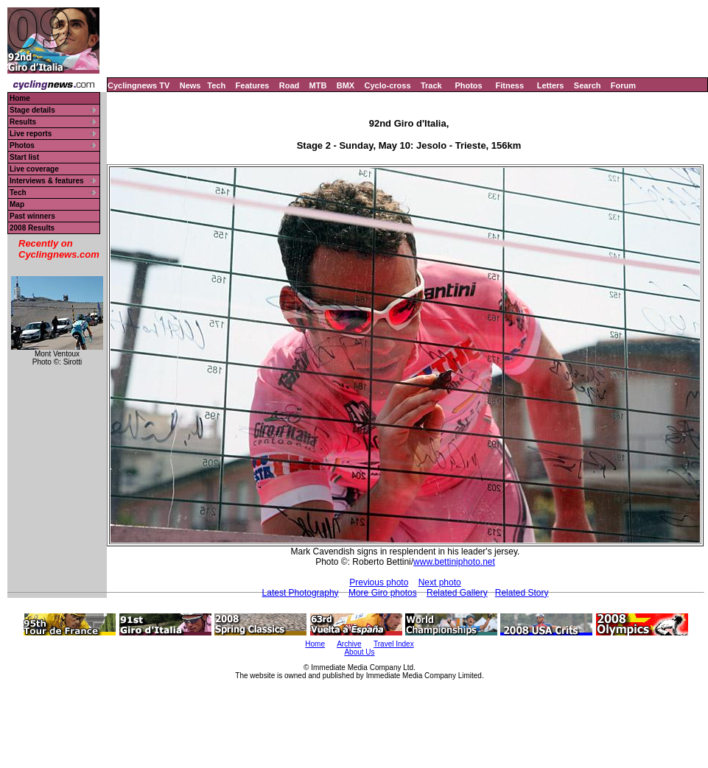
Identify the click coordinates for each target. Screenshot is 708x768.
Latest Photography (300, 593)
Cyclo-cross (388, 85)
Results (23, 122)
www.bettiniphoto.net (454, 562)
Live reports (31, 134)
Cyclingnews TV (138, 85)
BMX (345, 85)
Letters (550, 85)
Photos (468, 85)
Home (20, 98)
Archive (349, 644)
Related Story (522, 593)
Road (289, 85)
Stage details (32, 110)
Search (587, 85)
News (190, 85)
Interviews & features (47, 181)
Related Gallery (457, 593)
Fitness (509, 85)
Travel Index (394, 644)
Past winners (32, 216)
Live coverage (34, 169)
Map (17, 204)
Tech (216, 85)
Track (431, 85)
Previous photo (378, 582)
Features (253, 85)
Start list (24, 157)
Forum (623, 85)
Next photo (439, 582)
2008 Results (32, 228)
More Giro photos (382, 593)
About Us (359, 652)
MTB (318, 85)
